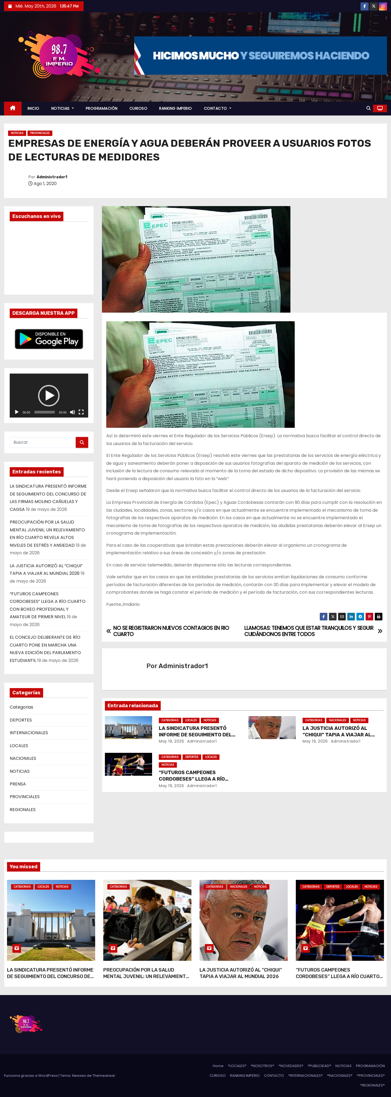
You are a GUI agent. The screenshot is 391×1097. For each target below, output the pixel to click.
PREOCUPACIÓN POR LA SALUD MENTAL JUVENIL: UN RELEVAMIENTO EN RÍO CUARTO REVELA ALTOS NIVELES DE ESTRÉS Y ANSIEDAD (146, 979)
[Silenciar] (72, 412)
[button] (368, 108)
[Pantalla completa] (81, 412)
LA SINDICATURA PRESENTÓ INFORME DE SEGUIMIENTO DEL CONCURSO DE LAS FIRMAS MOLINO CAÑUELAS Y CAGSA (50, 979)
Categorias (21, 707)
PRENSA (18, 784)
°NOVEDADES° (291, 1065)
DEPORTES (21, 720)
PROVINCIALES (40, 133)
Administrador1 (52, 177)
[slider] (45, 412)
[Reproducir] (16, 412)
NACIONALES (23, 758)
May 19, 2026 (171, 741)
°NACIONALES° (339, 1075)
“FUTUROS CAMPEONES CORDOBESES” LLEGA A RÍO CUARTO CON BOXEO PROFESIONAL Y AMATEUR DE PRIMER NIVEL (339, 979)
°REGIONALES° (372, 1085)
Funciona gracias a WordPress (31, 1075)
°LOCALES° (237, 1065)
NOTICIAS (62, 108)
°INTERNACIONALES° (305, 1075)
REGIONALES (23, 809)
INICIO (33, 108)
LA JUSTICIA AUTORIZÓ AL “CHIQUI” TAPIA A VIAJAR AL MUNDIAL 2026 (337, 734)
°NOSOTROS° (262, 1065)
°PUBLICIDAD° (319, 1065)
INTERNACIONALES (29, 733)
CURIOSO (138, 108)
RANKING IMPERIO (175, 108)
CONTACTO (217, 108)
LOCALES (19, 746)
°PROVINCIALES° (371, 1075)
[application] (49, 396)
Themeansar (103, 1075)
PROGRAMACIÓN (102, 108)
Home (218, 1065)
